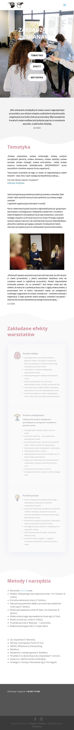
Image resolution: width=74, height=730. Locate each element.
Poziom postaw (31, 500)
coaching (25, 591)
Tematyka (37, 54)
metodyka (37, 76)
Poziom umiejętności (34, 423)
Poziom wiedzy (31, 361)
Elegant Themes (37, 723)
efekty (37, 65)
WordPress (37, 726)
